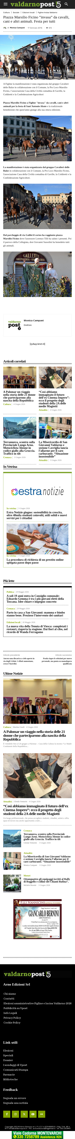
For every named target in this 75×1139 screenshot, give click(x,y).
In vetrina (11, 508)
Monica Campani (17, 28)
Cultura (6, 12)
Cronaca (7, 457)
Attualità (43, 410)
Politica (10, 592)
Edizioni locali (29, 12)
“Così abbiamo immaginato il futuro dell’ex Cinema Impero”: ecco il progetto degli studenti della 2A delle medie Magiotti (54, 399)
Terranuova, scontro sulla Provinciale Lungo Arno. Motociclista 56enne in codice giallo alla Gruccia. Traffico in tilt (19, 448)
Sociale (16, 12)
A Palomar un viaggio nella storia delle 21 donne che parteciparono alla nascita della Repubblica (19, 396)
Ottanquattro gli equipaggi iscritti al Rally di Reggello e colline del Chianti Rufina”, (47, 880)
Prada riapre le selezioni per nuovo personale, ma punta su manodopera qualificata (57, 661)
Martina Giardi (18, 727)
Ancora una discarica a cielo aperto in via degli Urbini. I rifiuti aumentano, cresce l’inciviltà (18, 661)
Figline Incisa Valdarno (47, 12)
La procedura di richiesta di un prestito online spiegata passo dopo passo (35, 561)
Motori (27, 876)
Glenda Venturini (20, 801)
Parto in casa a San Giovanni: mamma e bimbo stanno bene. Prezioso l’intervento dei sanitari (36, 614)
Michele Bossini (30, 885)
